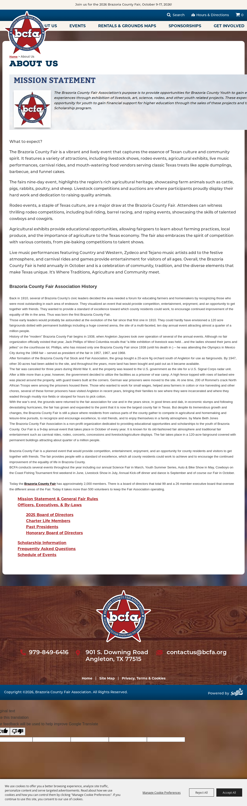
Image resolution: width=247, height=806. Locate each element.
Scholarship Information (42, 542)
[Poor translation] (17, 731)
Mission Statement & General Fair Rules (58, 499)
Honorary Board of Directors (54, 533)
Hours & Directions (212, 15)
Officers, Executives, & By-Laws (50, 505)
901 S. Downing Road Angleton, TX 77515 (117, 656)
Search (179, 15)
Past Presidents (42, 527)
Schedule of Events (37, 555)
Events (77, 26)
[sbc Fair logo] (123, 616)
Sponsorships (185, 26)
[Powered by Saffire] (237, 694)
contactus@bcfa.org (197, 653)
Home (13, 56)
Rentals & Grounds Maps (127, 26)
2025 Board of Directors (50, 515)
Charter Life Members (48, 521)
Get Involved (229, 26)
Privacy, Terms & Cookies (143, 678)
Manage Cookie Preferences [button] (162, 792)
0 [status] (242, 15)
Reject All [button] (201, 792)
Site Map (107, 678)
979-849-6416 (49, 653)
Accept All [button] (229, 792)
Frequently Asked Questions (47, 548)
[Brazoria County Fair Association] (27, 33)
